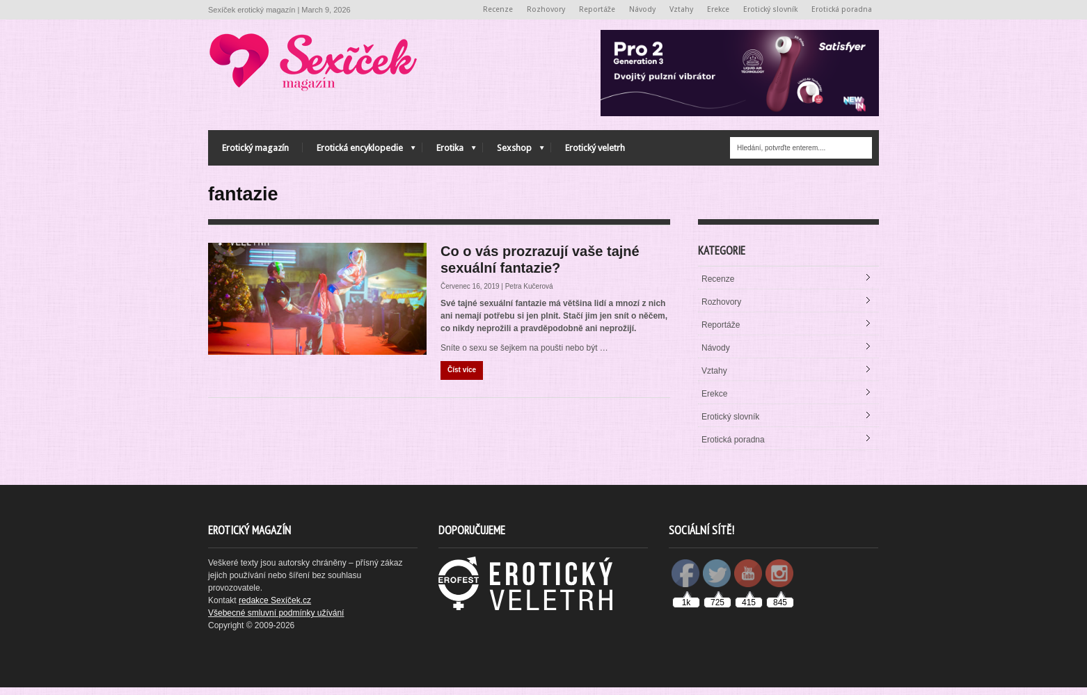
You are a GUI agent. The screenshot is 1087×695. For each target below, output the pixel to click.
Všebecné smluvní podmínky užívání (276, 620)
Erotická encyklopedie (359, 151)
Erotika (449, 151)
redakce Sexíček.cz (275, 608)
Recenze (498, 9)
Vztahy (681, 9)
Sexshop (513, 151)
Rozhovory (546, 9)
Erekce (718, 9)
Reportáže (597, 9)
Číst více (461, 377)
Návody (642, 9)
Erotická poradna (841, 9)
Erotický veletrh (595, 148)
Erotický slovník (770, 9)
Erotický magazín (255, 148)
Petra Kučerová (529, 294)
